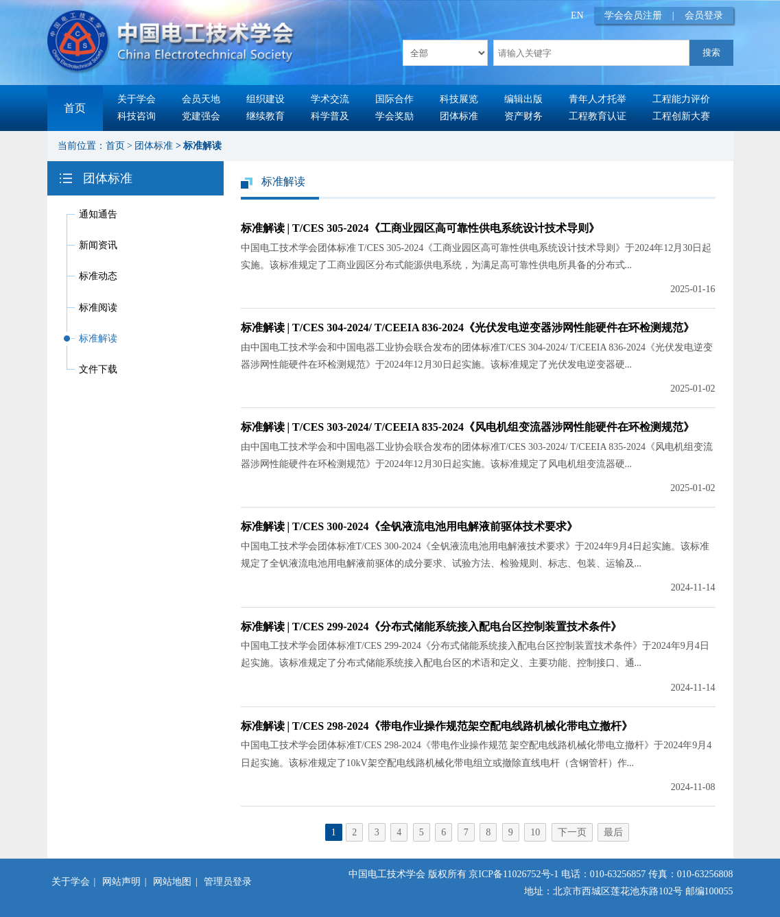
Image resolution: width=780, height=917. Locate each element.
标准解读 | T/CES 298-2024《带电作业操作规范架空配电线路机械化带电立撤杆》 (437, 726)
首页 (75, 108)
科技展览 (459, 99)
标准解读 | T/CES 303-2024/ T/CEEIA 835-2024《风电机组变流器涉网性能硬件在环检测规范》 (468, 427)
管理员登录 (228, 882)
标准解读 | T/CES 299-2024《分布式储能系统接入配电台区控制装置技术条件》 (431, 626)
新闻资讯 (98, 245)
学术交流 (330, 99)
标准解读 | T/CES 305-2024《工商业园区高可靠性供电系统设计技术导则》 (420, 228)
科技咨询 (136, 116)
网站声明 (121, 882)
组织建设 (265, 99)
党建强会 (201, 116)
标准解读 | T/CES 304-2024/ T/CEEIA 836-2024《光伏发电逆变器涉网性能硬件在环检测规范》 (468, 327)
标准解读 (202, 146)
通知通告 (98, 214)
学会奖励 (394, 116)
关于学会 (136, 99)
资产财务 (523, 116)
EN (577, 15)
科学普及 (330, 116)
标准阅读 (98, 307)
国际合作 (394, 99)
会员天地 (201, 99)
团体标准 (459, 116)
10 (535, 832)
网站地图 (172, 882)
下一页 (572, 832)
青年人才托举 (597, 99)
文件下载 (98, 369)
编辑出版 (523, 99)
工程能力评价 (681, 99)
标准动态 (98, 276)
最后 (613, 832)
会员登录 (704, 15)
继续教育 (265, 116)
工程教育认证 (597, 116)
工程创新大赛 (681, 116)
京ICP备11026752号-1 (513, 874)
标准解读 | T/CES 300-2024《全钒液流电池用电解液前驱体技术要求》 (409, 526)
